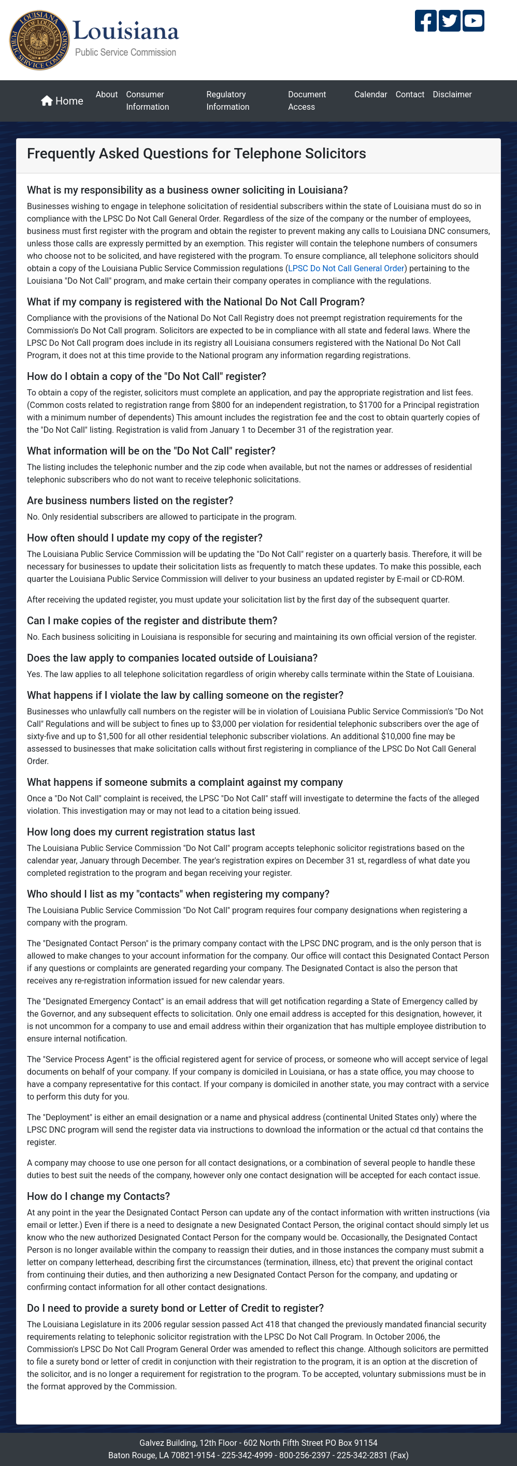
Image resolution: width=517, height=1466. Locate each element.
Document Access (307, 101)
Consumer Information (147, 101)
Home (62, 101)
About (107, 94)
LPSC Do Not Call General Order (346, 268)
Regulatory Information (228, 101)
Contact (410, 94)
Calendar (370, 94)
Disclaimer (452, 94)
